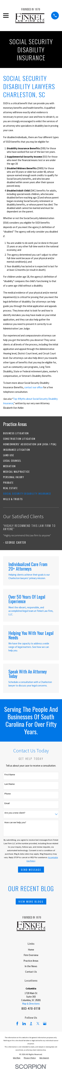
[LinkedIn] (24, 1023)
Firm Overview (31, 955)
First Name (9, 774)
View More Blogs (31, 901)
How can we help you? (15, 822)
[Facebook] (17, 1023)
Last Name (9, 784)
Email (7, 803)
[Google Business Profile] (44, 1023)
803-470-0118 (31, 1008)
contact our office (33, 387)
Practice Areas (30, 960)
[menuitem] (31, 433)
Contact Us (31, 971)
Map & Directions (31, 1003)
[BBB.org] (31, 1023)
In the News (31, 966)
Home (31, 949)
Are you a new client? (14, 812)
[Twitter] (38, 1023)
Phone (7, 793)
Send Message (31, 869)
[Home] (30, 15)
